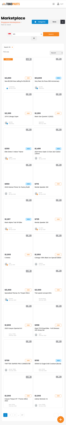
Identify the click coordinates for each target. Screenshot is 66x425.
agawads (41, 118)
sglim (40, 332)
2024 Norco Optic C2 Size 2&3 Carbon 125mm (48, 149)
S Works (8, 255)
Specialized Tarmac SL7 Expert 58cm (17, 291)
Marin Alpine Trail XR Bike (14, 220)
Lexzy (40, 154)
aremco (41, 261)
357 (22, 414)
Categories (39, 21)
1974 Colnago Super (12, 113)
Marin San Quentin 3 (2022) (44, 113)
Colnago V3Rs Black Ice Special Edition (46, 256)
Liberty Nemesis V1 (41, 397)
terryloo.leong (42, 296)
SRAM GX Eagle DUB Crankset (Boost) (46, 363)
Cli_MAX (41, 225)
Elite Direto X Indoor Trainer (14, 148)
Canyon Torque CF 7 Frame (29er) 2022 (16, 398)
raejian (10, 154)
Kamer (40, 190)
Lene (10, 261)
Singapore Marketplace (11, 22)
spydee (41, 83)
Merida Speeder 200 (42, 184)
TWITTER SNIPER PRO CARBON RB (18, 362)
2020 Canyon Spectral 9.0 (14, 326)
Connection (12, 83)
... (18, 414)
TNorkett (11, 296)
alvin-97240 (42, 367)
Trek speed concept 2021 (43, 291)
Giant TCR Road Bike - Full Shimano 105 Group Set (47, 327)
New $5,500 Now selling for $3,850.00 (18, 77)
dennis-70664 (12, 367)
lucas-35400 (42, 403)
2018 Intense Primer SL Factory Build (17, 184)
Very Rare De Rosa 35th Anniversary (47, 77)
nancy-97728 (12, 332)
